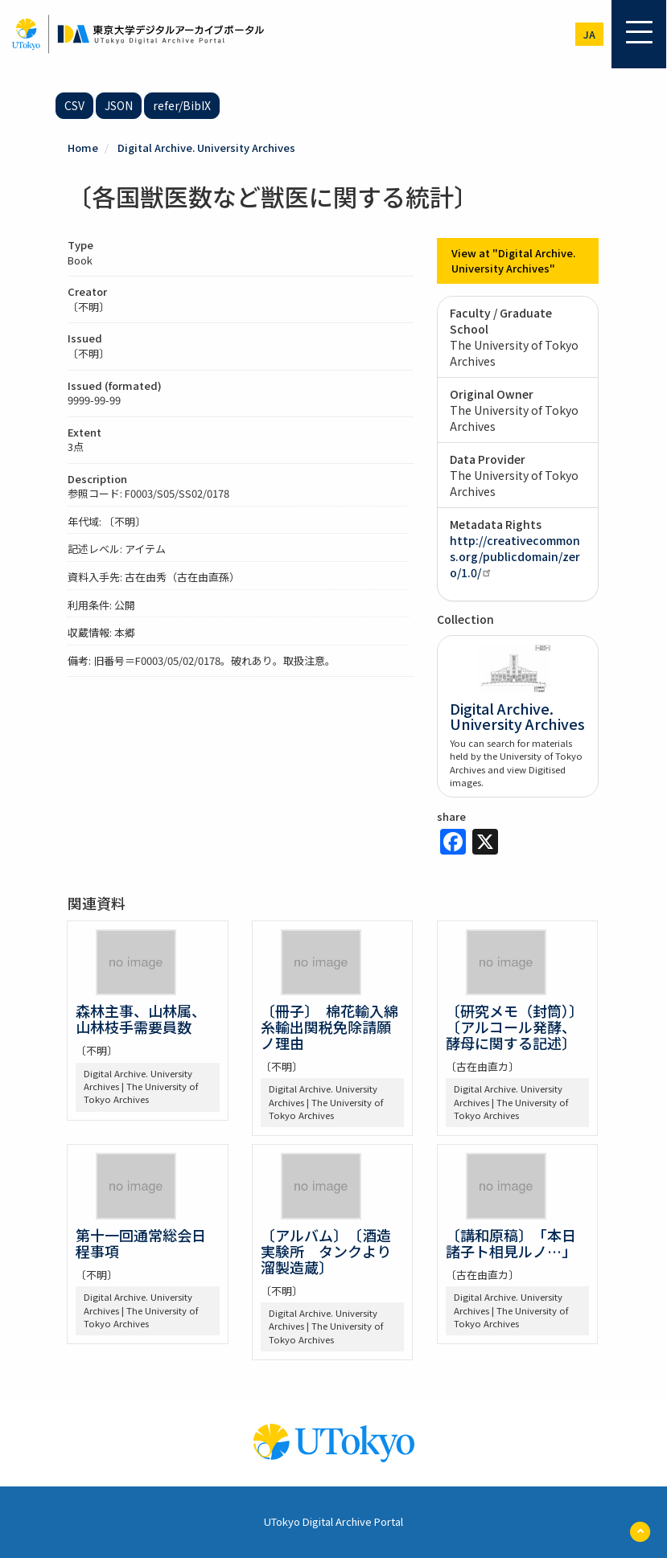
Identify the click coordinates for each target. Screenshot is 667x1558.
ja (589, 34)
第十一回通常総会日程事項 (141, 1242)
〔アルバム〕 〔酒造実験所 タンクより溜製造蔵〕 (326, 1250)
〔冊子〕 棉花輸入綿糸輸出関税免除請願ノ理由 (329, 1026)
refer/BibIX (182, 105)
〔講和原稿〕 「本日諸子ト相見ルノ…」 (511, 1242)
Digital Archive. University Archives (206, 147)
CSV (74, 105)
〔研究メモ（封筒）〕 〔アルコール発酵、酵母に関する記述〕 (518, 1026)
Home (83, 147)
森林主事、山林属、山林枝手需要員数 (141, 1018)
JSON (119, 105)
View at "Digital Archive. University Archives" (513, 260)
